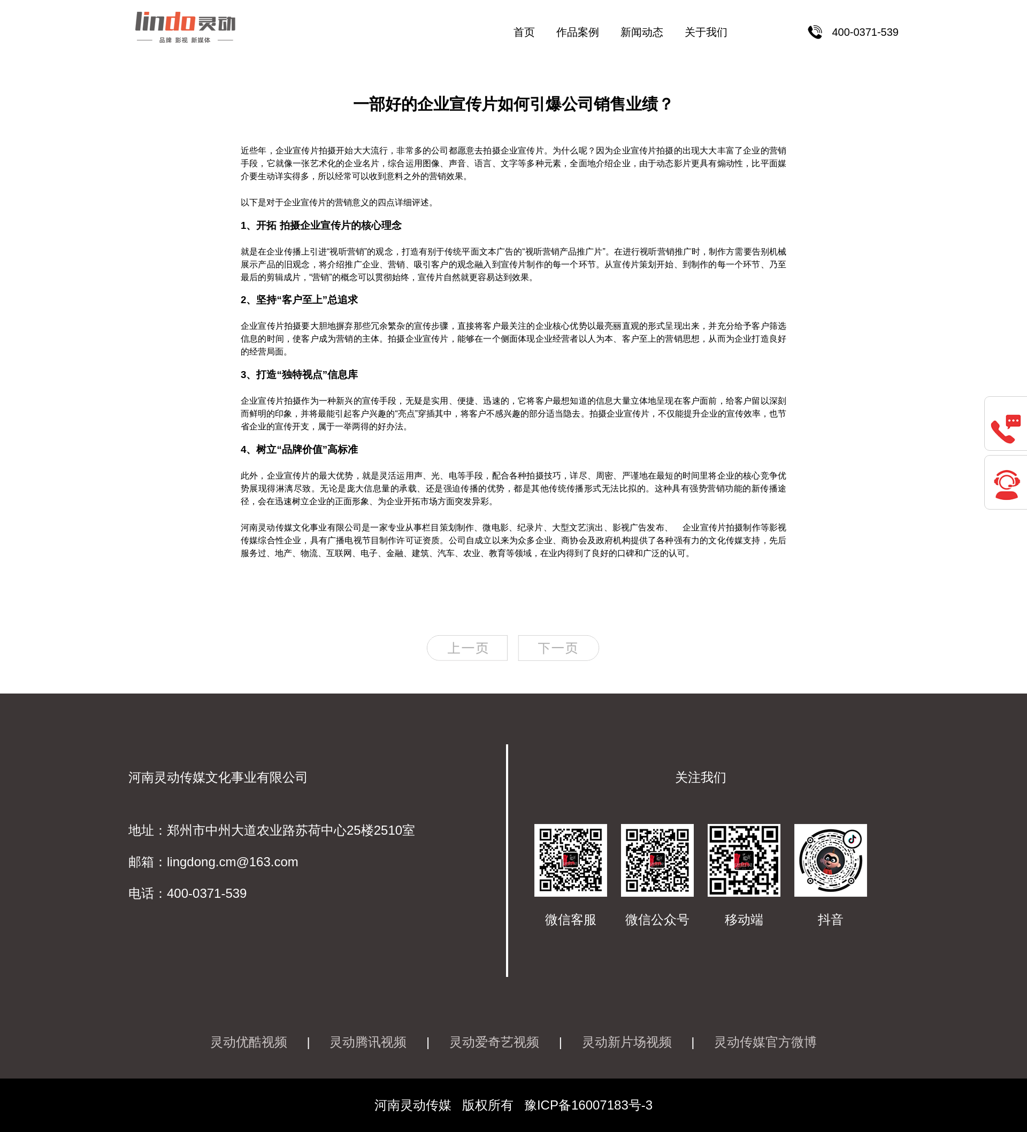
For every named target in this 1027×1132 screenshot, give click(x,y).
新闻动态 (641, 32)
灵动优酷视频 (248, 1042)
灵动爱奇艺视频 (494, 1042)
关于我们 (706, 32)
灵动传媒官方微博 (765, 1042)
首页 (524, 32)
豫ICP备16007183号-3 (588, 1105)
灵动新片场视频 (627, 1042)
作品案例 (577, 32)
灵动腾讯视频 (368, 1042)
